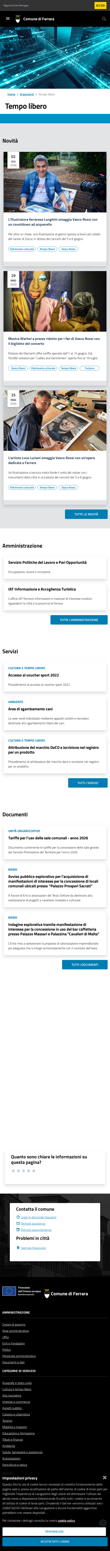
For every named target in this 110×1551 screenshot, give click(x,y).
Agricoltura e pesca (14, 1464)
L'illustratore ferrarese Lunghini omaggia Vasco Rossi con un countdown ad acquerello (52, 222)
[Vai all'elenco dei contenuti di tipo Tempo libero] (47, 249)
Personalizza (54, 1531)
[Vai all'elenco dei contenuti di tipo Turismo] (89, 368)
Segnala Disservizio (31, 1248)
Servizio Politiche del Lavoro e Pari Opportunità (47, 562)
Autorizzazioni (11, 1458)
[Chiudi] (104, 1476)
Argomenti (27, 94)
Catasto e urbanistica (16, 1414)
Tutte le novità (86, 514)
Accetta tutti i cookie (55, 1541)
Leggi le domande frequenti (36, 1217)
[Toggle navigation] (8, 18)
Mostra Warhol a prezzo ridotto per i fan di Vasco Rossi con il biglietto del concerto (54, 341)
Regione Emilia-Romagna (16, 5)
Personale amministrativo (19, 1356)
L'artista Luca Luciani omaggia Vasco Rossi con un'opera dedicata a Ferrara (51, 460)
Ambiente (8, 1445)
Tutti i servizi (88, 783)
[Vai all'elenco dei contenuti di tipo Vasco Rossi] (68, 249)
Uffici (5, 1337)
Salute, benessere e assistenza (22, 1452)
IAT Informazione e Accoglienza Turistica (42, 589)
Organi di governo (13, 1324)
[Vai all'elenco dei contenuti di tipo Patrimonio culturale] (22, 249)
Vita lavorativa (11, 1395)
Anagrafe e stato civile (17, 1382)
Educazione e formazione (18, 1433)
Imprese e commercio (16, 1401)
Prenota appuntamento (33, 1229)
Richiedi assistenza (30, 1223)
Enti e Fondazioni (13, 1343)
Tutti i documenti (85, 964)
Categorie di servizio (19, 1370)
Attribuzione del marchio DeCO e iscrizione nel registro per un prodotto (53, 749)
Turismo (7, 1420)
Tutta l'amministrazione (79, 619)
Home (11, 94)
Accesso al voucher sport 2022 (33, 675)
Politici (6, 1349)
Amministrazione (16, 1312)
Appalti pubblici (12, 1408)
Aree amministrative (15, 1330)
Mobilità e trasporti (14, 1427)
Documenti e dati (13, 1362)
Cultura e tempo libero (16, 1389)
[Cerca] (104, 19)
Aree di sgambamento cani (30, 709)
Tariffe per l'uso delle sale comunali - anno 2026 (48, 838)
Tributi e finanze (12, 1439)
